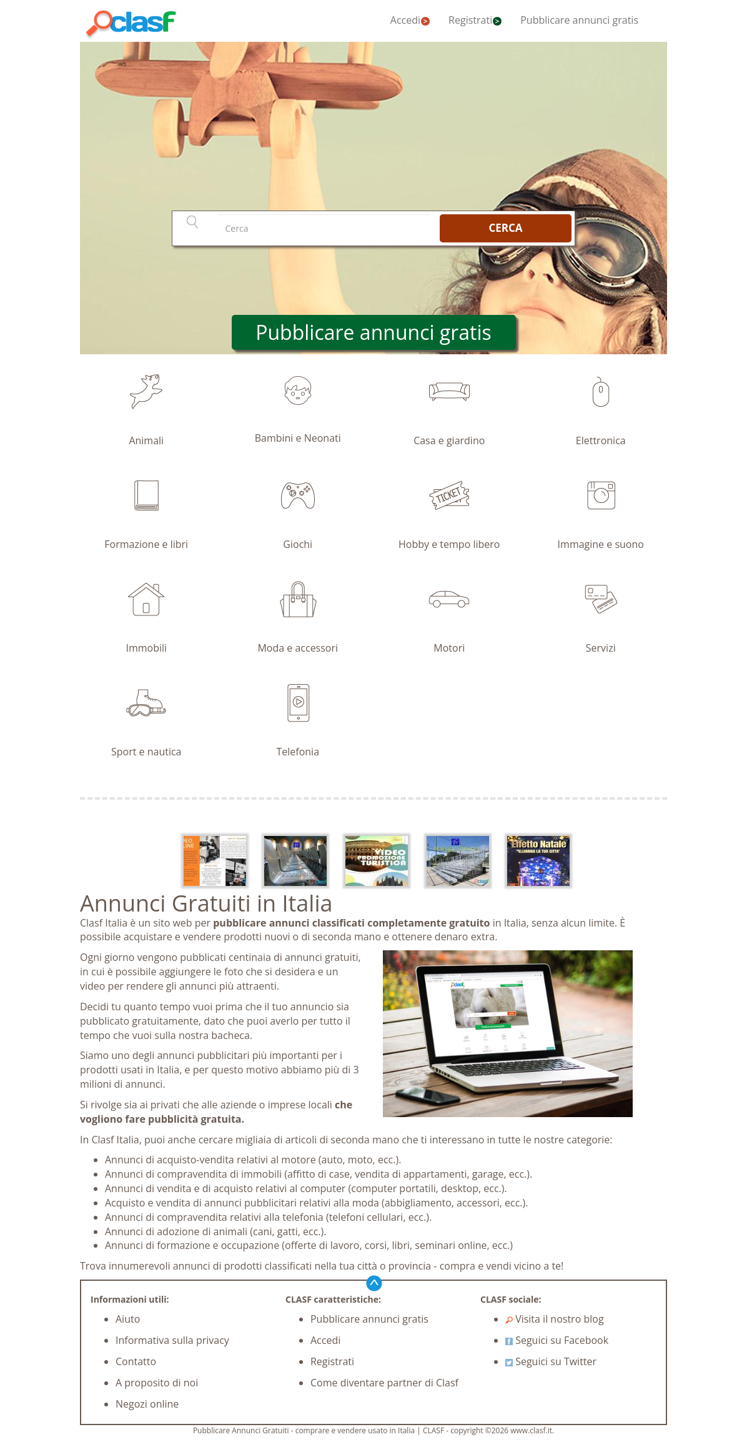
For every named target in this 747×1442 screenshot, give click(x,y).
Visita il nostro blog (554, 1319)
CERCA (505, 228)
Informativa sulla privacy (172, 1340)
